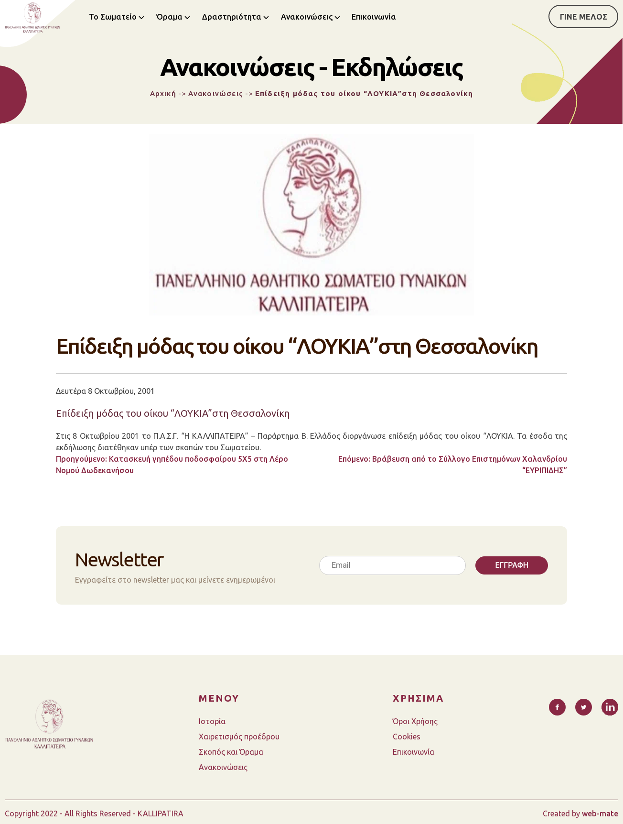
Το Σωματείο (113, 16)
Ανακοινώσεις (307, 16)
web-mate (600, 813)
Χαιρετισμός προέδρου (239, 736)
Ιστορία (212, 721)
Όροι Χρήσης (415, 721)
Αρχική (163, 93)
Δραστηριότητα (231, 16)
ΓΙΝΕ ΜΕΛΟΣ (583, 16)
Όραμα (169, 16)
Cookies (406, 736)
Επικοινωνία (374, 16)
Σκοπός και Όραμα (231, 752)
